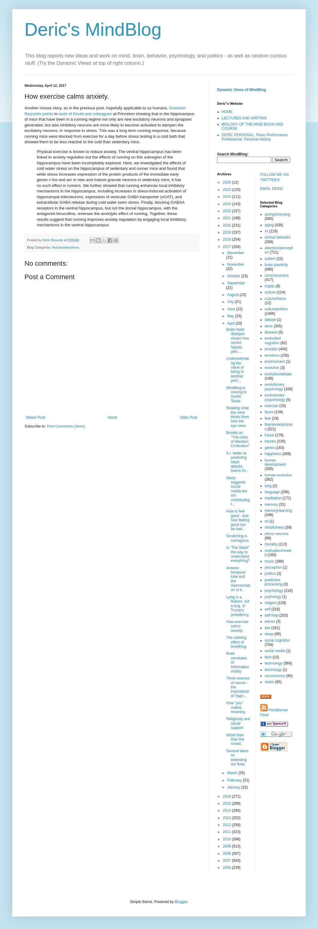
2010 (227, 839)
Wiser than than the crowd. (235, 739)
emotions (272, 355)
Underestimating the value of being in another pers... (237, 369)
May (231, 316)
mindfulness (274, 527)
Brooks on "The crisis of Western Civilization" (238, 439)
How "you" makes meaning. (236, 707)
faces (269, 412)
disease (271, 332)
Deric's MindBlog (92, 29)
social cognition (277, 640)
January (234, 787)
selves (270, 621)
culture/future (275, 299)
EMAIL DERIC (271, 189)
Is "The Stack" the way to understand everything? (238, 554)
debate (270, 320)
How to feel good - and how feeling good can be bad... (238, 520)
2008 (227, 853)
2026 (227, 182)
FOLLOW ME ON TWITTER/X (274, 177)
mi (267, 521)
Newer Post (35, 417)
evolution (272, 368)
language (272, 492)
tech (268, 657)
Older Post (188, 417)
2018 (227, 239)
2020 (227, 225)
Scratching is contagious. (238, 538)
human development (275, 462)
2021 (227, 218)
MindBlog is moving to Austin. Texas (236, 394)
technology (274, 663)
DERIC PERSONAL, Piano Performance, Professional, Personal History (255, 137)
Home (112, 417)
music (269, 561)
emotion (271, 349)
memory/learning (278, 510)
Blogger (181, 902)
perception (273, 567)
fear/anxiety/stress (65, 247)
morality (271, 544)
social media (275, 651)
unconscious (275, 676)
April (231, 323)
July (231, 302)
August (233, 295)
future (269, 435)
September (236, 283)
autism (270, 259)
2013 (227, 818)
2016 (227, 796)
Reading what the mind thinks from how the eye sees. (237, 417)
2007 (227, 860)
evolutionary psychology (275, 386)
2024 (227, 197)
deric (269, 326)
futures (270, 441)
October (234, 276)
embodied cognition (273, 340)
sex (268, 628)
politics (270, 573)
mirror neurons (277, 534)
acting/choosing (277, 214)
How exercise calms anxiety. (237, 626)
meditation (273, 498)
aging (269, 225)
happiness (273, 454)
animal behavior (278, 237)
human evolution (278, 475)
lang (268, 486)
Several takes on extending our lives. (237, 757)
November (235, 264)
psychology (274, 590)
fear (268, 418)
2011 (227, 832)
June (231, 309)
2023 (227, 204)
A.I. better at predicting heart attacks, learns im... (237, 462)
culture (270, 292)
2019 (227, 232)
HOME (227, 112)
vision (269, 682)
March (233, 773)
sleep (269, 634)
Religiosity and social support (238, 723)
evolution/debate (278, 374)
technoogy (273, 670)
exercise (272, 406)
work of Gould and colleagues (85, 113)
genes (270, 448)
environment (275, 361)
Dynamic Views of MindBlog (241, 90)
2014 (227, 810)
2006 (227, 867)
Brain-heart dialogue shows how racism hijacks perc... (237, 340)
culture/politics (276, 309)
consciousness (277, 275)
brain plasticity (276, 265)
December (235, 253)
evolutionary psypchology (275, 397)
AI (266, 231)
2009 (227, 846)
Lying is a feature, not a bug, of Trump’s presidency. (238, 606)
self (268, 609)
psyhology (273, 597)
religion (271, 603)
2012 (227, 825)
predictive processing (274, 582)
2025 (227, 190)
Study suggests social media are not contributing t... (238, 491)
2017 (227, 247)
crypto (270, 286)
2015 (227, 803)
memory (271, 504)
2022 (227, 211)
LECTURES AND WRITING (244, 118)
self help (272, 615)
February (235, 780)
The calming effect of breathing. (236, 642)
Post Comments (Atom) (66, 426)
